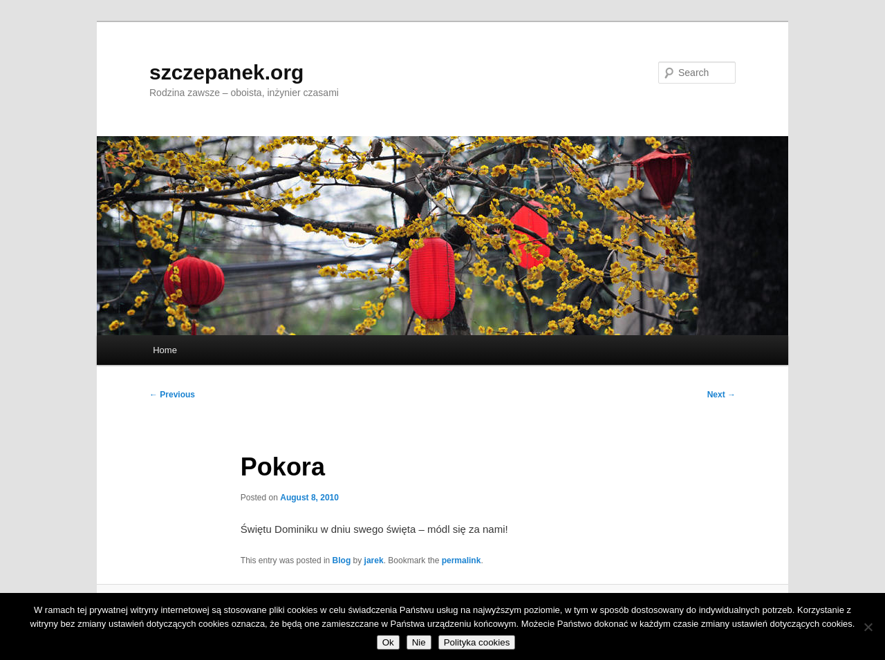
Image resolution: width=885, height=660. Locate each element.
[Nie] (868, 627)
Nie (419, 642)
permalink (461, 560)
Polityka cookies (477, 642)
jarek (374, 560)
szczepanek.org (226, 72)
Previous (172, 394)
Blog (342, 560)
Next (721, 394)
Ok (388, 642)
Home (165, 350)
